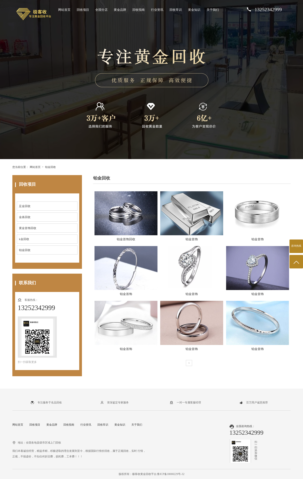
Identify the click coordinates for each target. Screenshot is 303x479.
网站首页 (64, 9)
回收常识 (175, 9)
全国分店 (101, 9)
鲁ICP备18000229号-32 (170, 474)
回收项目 (83, 9)
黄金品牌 (120, 9)
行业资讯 (157, 9)
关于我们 (213, 9)
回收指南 (138, 9)
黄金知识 (194, 9)
